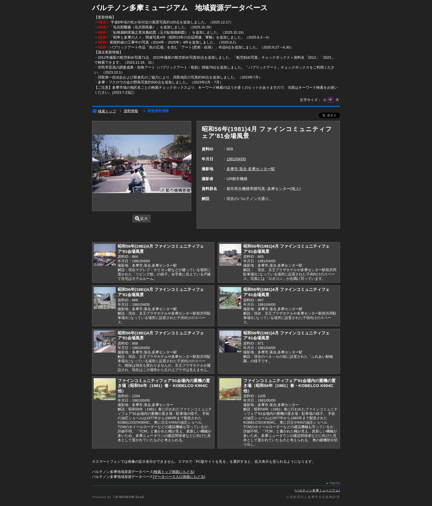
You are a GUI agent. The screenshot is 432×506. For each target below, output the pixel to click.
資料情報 (131, 111)
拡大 (141, 218)
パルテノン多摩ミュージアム (317, 490)
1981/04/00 (236, 159)
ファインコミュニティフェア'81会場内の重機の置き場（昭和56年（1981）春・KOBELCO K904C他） (164, 385)
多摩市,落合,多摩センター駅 (250, 169)
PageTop (334, 483)
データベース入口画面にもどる (179, 477)
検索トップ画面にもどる (173, 472)
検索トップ (104, 111)
